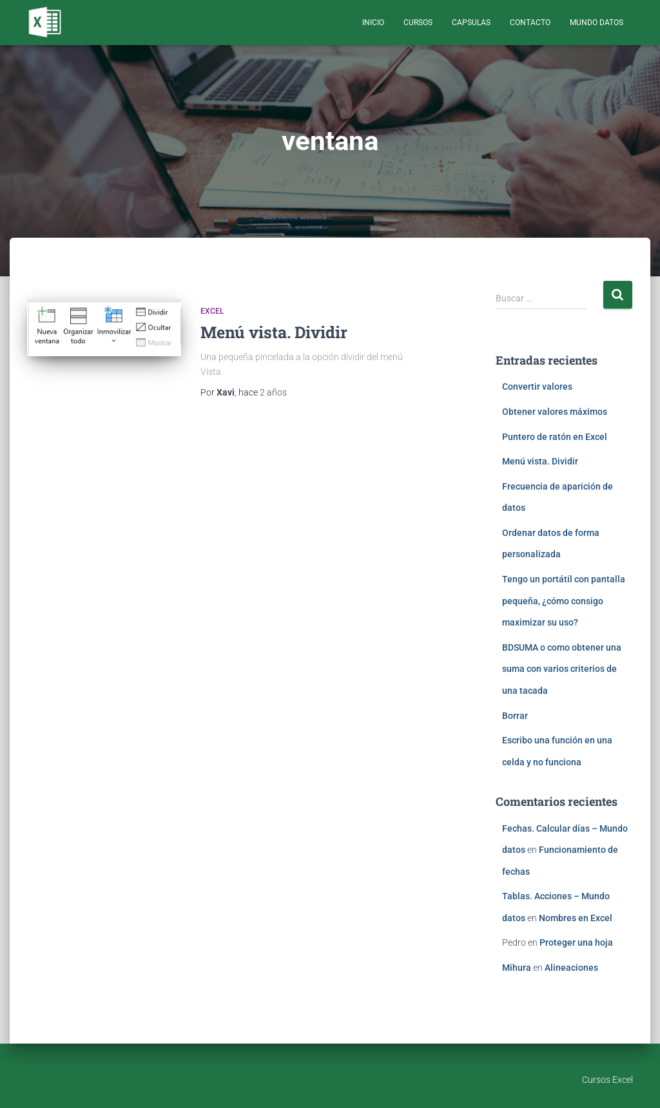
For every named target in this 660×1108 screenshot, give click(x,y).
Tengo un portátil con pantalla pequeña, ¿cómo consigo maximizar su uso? (563, 600)
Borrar (515, 716)
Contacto (530, 22)
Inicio (373, 22)
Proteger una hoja (576, 942)
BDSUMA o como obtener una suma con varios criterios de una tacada (561, 669)
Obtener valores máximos (554, 411)
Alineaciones (571, 967)
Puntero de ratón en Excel (554, 437)
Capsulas (471, 22)
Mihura (516, 967)
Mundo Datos (596, 22)
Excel (212, 311)
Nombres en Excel (575, 918)
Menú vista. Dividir (273, 332)
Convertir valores (537, 386)
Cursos (417, 22)
